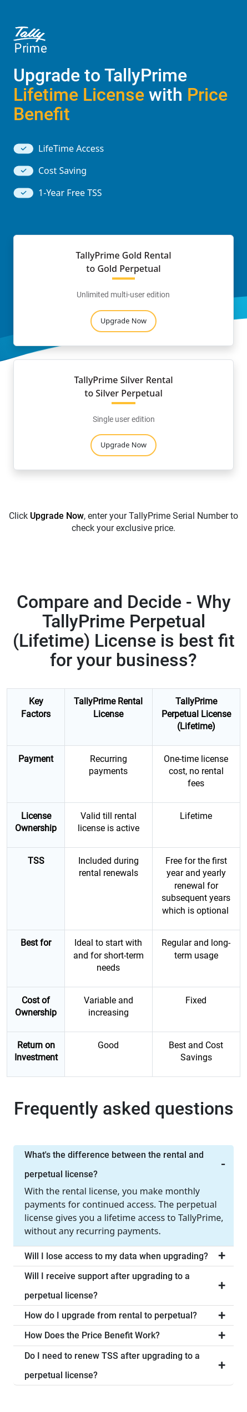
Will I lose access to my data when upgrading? (116, 1256)
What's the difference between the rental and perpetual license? (114, 1164)
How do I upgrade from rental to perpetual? (110, 1315)
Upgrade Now (123, 321)
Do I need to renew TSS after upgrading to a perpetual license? (112, 1365)
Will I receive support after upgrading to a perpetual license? (107, 1286)
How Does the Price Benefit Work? (92, 1335)
